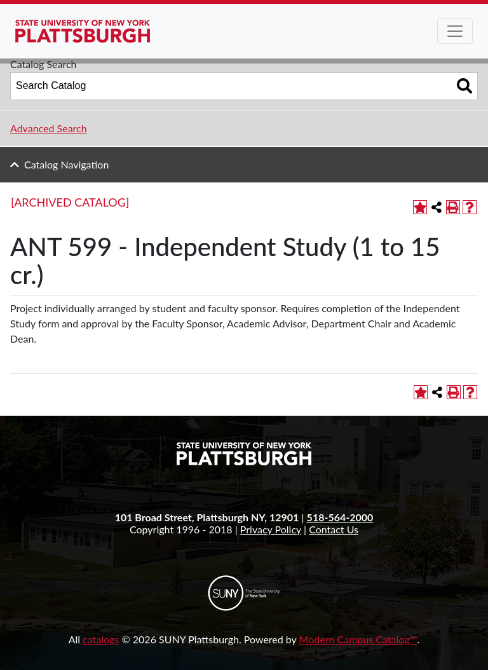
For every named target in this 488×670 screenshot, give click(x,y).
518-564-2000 (340, 517)
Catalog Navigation (66, 164)
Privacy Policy (270, 529)
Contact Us (333, 529)
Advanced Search (48, 128)
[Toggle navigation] (455, 31)
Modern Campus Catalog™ (358, 639)
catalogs (101, 639)
